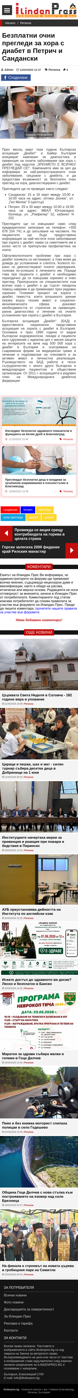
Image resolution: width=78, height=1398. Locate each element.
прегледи (44, 509)
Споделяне (15, 78)
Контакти (11, 1330)
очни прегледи (13, 517)
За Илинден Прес (17, 1316)
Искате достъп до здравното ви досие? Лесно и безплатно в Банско (36, 982)
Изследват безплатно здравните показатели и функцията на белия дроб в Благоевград (38, 432)
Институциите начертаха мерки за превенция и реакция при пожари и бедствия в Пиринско (33, 842)
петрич (27, 509)
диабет (33, 517)
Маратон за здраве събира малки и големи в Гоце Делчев (33, 1056)
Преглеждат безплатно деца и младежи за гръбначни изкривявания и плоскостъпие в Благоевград (36, 483)
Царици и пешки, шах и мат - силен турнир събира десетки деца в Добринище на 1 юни (32, 768)
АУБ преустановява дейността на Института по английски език (31, 912)
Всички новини (15, 1295)
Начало (10, 23)
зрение (49, 517)
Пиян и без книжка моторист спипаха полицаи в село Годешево (34, 1125)
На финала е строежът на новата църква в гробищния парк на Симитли (38, 1268)
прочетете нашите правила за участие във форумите (38, 610)
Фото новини (14, 1302)
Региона (25, 23)
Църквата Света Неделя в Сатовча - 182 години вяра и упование (37, 697)
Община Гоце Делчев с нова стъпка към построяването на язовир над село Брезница (37, 1196)
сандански (10, 509)
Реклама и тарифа (18, 1323)
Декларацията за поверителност (29, 1309)
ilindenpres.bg (11, 1389)
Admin (7, 69)
